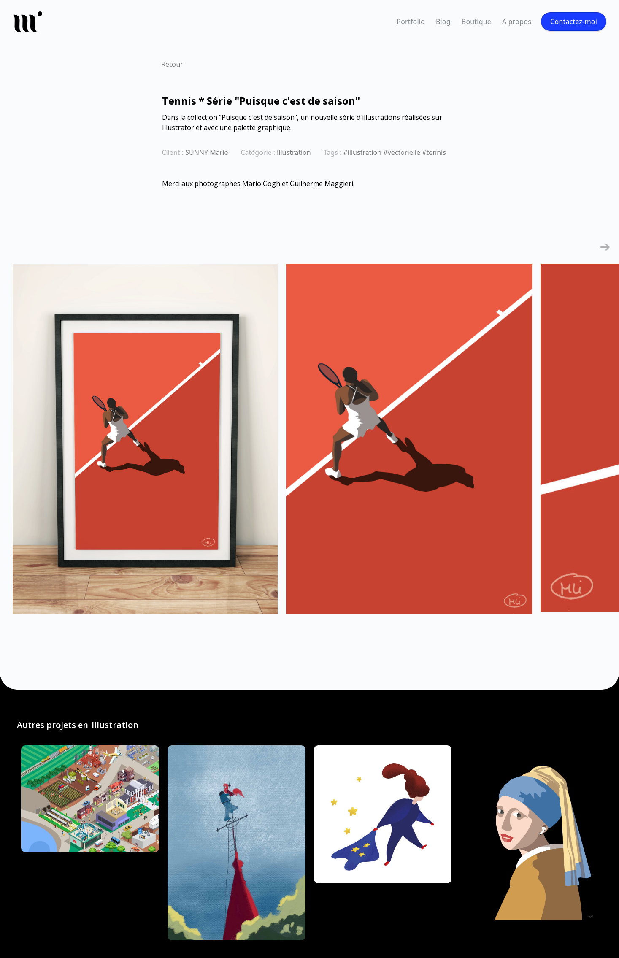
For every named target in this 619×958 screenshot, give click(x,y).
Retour (172, 64)
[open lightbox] (145, 443)
